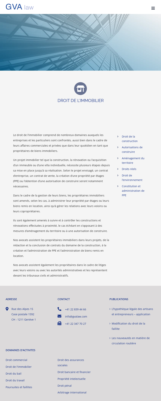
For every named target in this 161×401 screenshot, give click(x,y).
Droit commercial (16, 360)
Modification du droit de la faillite (128, 326)
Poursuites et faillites (19, 387)
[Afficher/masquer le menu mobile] (153, 8)
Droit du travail (15, 380)
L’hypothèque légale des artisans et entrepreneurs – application (132, 311)
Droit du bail (13, 373)
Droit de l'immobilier (19, 367)
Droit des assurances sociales (71, 362)
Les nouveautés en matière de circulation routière (131, 340)
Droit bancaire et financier (74, 372)
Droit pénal (65, 385)
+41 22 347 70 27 (72, 323)
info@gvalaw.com (72, 316)
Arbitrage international (72, 392)
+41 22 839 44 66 (72, 309)
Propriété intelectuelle (72, 379)
